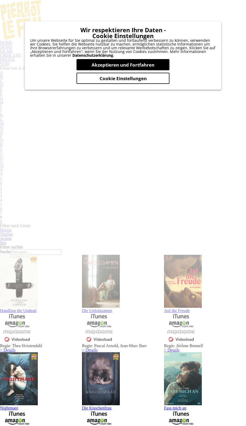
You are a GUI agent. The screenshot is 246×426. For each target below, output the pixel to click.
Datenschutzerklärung (92, 65)
